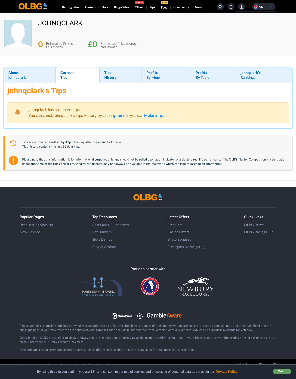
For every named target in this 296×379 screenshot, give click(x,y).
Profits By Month (154, 74)
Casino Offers (178, 232)
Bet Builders (102, 232)
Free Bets (174, 224)
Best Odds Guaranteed (110, 224)
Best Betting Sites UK (37, 224)
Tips (152, 7)
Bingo (121, 7)
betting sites (238, 338)
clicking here (114, 115)
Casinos (90, 7)
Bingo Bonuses (179, 239)
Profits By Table (203, 74)
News (199, 7)
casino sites (259, 338)
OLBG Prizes (254, 224)
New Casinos (30, 232)
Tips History (110, 74)
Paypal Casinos (104, 246)
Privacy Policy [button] (226, 371)
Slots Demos (102, 239)
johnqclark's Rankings (250, 74)
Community (181, 7)
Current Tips (67, 74)
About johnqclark (17, 74)
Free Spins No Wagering (186, 246)
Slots (105, 7)
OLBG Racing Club (259, 232)
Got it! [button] (282, 371)
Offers (139, 5)
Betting (70, 7)
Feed (164, 5)
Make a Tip (153, 115)
